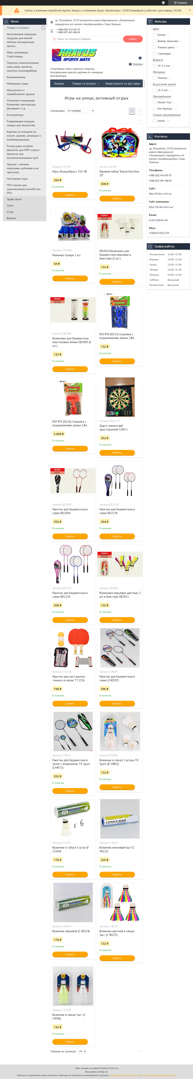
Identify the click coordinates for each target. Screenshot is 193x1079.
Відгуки (11, 218)
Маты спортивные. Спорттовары (18, 54)
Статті (10, 205)
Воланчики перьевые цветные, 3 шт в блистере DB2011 (120, 594)
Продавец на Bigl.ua (96, 1071)
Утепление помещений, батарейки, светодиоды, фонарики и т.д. (21, 104)
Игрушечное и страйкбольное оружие (21, 92)
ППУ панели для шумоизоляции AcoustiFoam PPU (24, 189)
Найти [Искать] (133, 38)
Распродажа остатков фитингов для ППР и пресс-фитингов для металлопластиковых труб (23, 152)
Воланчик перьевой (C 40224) (71, 931)
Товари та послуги (18, 27)
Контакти (154, 83)
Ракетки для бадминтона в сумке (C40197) (117, 678)
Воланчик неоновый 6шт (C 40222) (116, 849)
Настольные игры (17, 178)
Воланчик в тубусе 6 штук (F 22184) (70, 849)
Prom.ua (113, 1068)
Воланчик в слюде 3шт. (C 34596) (68, 1016)
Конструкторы (15, 115)
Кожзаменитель (16, 77)
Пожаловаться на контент (124, 1075)
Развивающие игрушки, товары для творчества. (21, 123)
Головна (59, 83)
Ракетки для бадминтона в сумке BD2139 (70, 594)
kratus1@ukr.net (158, 220)
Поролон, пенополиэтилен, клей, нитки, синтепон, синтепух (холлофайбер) (23, 66)
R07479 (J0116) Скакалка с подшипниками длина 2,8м (69, 423)
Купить (70, 194)
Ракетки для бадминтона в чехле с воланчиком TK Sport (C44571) (71, 763)
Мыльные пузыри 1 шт (66, 255)
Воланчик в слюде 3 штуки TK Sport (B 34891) (119, 762)
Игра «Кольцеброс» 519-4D (69, 171)
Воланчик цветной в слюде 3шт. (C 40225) (117, 933)
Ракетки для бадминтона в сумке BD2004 (70, 511)
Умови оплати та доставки (122, 83)
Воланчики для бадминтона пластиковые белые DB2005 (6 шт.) (71, 342)
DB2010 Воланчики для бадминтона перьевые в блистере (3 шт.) (115, 254)
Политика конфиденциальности (158, 1075)
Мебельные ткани (17, 83)
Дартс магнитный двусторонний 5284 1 (113, 427)
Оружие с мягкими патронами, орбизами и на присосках (22, 168)
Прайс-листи (14, 199)
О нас (10, 212)
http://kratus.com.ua (160, 193)
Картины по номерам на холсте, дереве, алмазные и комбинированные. (24, 135)
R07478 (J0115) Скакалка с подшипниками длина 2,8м (116, 336)
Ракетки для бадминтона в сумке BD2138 (117, 511)
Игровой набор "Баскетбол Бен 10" (119, 173)
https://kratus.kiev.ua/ (161, 207)
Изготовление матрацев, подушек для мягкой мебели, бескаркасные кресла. (21, 40)
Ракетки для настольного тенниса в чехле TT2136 (68, 678)
